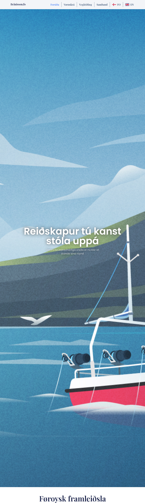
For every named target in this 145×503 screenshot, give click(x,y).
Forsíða (55, 4)
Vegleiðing (85, 4)
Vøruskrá (69, 4)
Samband (102, 4)
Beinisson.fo (18, 4)
